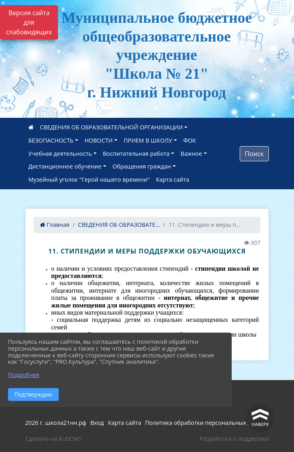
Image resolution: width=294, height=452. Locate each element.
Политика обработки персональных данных (207, 422)
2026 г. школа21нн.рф (55, 422)
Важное (191, 153)
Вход (97, 422)
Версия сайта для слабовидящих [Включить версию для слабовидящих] (29, 22)
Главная (55, 224)
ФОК (189, 140)
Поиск (254, 153)
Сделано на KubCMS (53, 438)
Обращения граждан (142, 166)
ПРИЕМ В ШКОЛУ (148, 140)
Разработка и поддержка (234, 438)
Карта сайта (172, 179)
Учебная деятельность (60, 153)
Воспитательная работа (136, 153)
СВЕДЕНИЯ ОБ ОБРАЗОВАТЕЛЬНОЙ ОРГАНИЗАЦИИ (111, 127)
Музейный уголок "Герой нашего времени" (89, 179)
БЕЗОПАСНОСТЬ (51, 140)
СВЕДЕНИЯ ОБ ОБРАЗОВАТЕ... (119, 224)
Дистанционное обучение (64, 166)
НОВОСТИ (99, 140)
